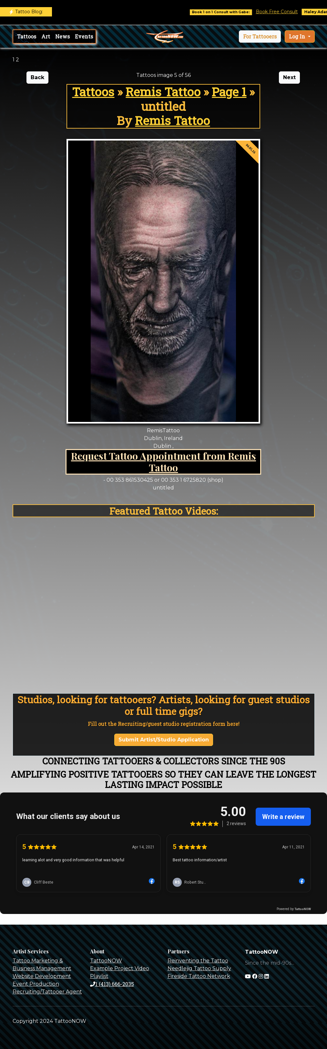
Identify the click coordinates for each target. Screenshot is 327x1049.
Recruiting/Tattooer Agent (47, 992)
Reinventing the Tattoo (198, 961)
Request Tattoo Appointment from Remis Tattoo (163, 461)
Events (84, 36)
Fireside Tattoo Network (199, 976)
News (62, 36)
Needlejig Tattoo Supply (199, 968)
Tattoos (26, 36)
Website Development (42, 976)
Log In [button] (297, 36)
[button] (260, 36)
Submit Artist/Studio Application (163, 740)
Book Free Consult (281, 12)
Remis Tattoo (163, 92)
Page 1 (229, 92)
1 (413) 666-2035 (112, 984)
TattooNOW (106, 961)
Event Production (36, 984)
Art (45, 36)
